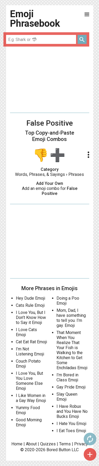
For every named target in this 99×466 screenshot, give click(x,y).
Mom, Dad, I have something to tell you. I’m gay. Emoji (71, 318)
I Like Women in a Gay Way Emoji (31, 398)
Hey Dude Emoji (30, 298)
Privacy (81, 443)
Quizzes (48, 443)
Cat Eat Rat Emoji (31, 341)
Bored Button (58, 449)
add (90, 454)
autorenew (90, 439)
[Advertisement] (49, 79)
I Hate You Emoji (71, 423)
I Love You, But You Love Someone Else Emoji (29, 381)
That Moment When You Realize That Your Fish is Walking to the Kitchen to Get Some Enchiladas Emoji (71, 350)
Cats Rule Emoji (30, 305)
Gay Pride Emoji (71, 387)
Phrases (76, 174)
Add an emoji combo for (49, 191)
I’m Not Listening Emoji (30, 351)
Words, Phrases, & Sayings (40, 174)
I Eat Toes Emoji (71, 430)
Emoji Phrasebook (35, 18)
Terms (65, 443)
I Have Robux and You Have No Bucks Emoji (72, 411)
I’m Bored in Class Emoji (67, 377)
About (31, 443)
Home (16, 443)
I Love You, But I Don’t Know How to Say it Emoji (31, 317)
